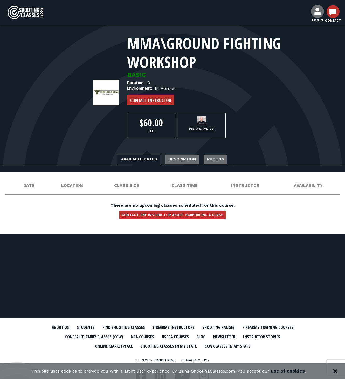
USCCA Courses (256, 336)
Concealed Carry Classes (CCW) (160, 336)
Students (103, 327)
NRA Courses (218, 336)
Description (185, 160)
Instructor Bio (202, 129)
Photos (229, 160)
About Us (73, 327)
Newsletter (79, 345)
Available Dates (129, 160)
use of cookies (297, 371)
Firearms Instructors (208, 327)
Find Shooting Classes (147, 327)
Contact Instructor (150, 100)
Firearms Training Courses (84, 336)
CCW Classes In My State (172, 354)
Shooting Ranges (262, 327)
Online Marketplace (178, 345)
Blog (286, 336)
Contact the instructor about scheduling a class (172, 217)
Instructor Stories (124, 345)
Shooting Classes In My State (245, 345)
